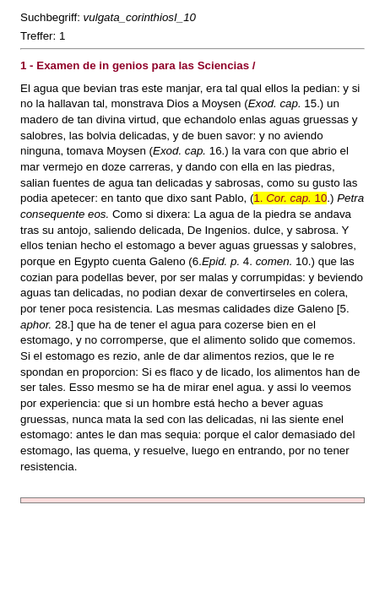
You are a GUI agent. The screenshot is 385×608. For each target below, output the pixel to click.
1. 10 (290, 198)
